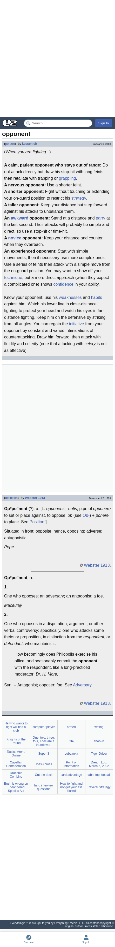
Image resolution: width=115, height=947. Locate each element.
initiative (76, 324)
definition (11, 498)
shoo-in (99, 741)
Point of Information (71, 764)
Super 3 (43, 753)
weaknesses (70, 297)
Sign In (103, 123)
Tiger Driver (99, 753)
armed (71, 727)
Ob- (86, 515)
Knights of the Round (15, 741)
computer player (43, 727)
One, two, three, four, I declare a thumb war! (44, 741)
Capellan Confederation (16, 764)
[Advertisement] (57, 58)
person (10, 144)
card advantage (71, 775)
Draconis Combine (16, 774)
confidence (63, 284)
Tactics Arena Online (16, 753)
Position (37, 522)
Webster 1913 (35, 498)
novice (14, 238)
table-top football (99, 775)
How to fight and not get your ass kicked (71, 787)
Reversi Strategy (99, 787)
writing (99, 727)
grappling (67, 178)
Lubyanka (71, 753)
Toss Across (43, 764)
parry (100, 218)
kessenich (29, 144)
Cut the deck (43, 775)
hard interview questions (43, 787)
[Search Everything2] (58, 123)
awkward (20, 218)
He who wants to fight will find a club (16, 727)
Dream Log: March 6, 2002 (99, 764)
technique (13, 277)
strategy (78, 198)
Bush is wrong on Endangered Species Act (16, 787)
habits (96, 297)
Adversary (82, 685)
